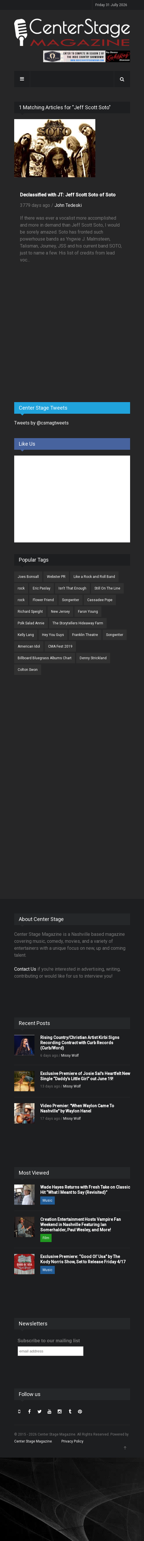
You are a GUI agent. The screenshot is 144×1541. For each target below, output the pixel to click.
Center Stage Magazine (33, 1441)
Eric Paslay (41, 588)
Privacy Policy (72, 1441)
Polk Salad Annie (31, 623)
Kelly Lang (26, 635)
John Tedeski (68, 205)
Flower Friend (43, 600)
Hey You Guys (53, 635)
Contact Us (25, 969)
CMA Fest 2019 (60, 646)
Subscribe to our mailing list (49, 1340)
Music (47, 1200)
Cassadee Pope (99, 600)
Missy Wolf (70, 1055)
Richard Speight (30, 612)
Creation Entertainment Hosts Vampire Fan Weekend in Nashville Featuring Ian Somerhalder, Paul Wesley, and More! (80, 1224)
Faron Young (88, 612)
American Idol (29, 646)
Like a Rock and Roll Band (94, 577)
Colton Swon (28, 670)
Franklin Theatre (85, 635)
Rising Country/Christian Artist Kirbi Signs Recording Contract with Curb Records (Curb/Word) (79, 1042)
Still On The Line (107, 588)
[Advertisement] (57, 352)
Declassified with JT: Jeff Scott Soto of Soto (68, 195)
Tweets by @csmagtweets (41, 423)
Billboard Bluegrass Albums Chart (45, 658)
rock (21, 588)
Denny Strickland (93, 658)
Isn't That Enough (72, 588)
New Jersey (60, 612)
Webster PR (56, 577)
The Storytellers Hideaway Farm (77, 623)
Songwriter (70, 600)
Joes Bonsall (28, 577)
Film (46, 1238)
